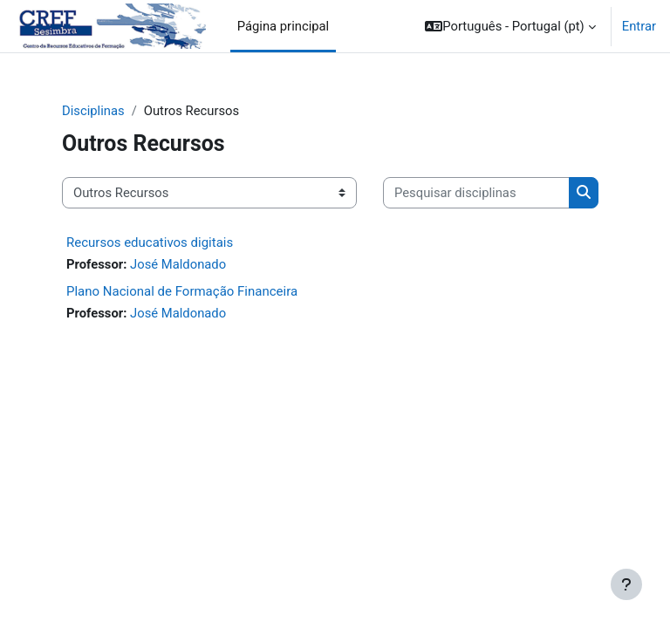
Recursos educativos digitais (149, 242)
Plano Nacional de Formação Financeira (181, 291)
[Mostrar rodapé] (626, 584)
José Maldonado (178, 264)
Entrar (639, 26)
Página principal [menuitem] (283, 26)
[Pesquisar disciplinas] (476, 192)
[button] (510, 26)
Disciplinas (93, 111)
